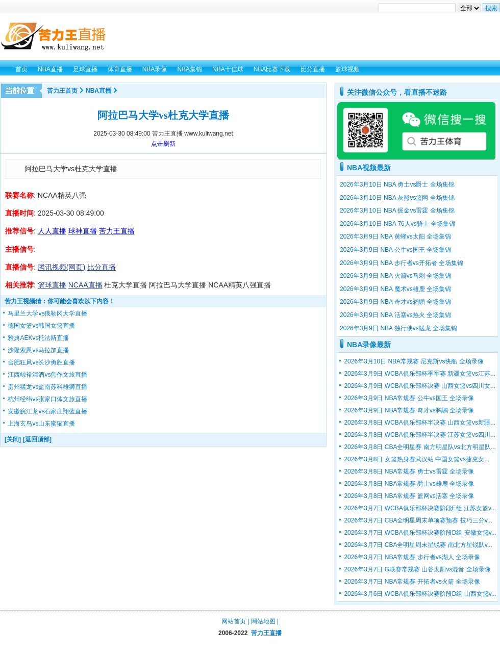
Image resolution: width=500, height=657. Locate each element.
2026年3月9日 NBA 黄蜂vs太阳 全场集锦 (395, 236)
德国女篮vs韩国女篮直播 (41, 325)
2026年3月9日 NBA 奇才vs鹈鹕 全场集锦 (395, 301)
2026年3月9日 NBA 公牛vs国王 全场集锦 (395, 249)
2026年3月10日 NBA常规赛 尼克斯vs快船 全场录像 (413, 361)
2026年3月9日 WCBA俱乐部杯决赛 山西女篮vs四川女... (419, 385)
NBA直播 (98, 90)
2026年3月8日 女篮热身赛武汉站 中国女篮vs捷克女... (416, 459)
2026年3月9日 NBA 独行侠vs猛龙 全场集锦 (398, 328)
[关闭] (13, 439)
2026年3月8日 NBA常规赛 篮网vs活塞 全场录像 (409, 496)
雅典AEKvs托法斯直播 (38, 337)
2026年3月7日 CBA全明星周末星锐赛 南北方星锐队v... (418, 544)
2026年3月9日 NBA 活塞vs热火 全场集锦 (395, 315)
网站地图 (263, 621)
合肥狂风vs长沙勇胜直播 (41, 362)
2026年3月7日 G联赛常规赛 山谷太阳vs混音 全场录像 (417, 569)
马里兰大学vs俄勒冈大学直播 (47, 313)
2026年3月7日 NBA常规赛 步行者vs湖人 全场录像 (412, 557)
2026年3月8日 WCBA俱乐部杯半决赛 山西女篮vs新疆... (419, 422)
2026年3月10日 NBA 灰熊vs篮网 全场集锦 (397, 197)
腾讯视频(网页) (61, 267)
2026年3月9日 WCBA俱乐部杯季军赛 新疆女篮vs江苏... (419, 373)
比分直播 (101, 267)
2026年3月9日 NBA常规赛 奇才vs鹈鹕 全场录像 (409, 410)
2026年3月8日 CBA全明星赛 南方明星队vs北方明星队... (419, 447)
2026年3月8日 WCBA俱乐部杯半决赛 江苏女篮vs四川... (419, 434)
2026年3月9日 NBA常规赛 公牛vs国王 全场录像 (409, 398)
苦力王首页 (62, 90)
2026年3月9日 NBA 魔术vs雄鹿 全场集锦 (395, 289)
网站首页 (233, 621)
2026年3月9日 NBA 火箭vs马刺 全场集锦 (395, 275)
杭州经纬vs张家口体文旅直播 (47, 399)
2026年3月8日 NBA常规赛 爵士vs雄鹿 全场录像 (409, 483)
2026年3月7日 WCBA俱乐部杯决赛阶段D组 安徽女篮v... (420, 532)
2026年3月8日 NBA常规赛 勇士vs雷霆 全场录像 (409, 471)
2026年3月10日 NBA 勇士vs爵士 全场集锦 (397, 184)
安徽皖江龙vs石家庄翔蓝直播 (47, 411)
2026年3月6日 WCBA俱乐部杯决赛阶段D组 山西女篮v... (420, 593)
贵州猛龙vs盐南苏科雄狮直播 (47, 386)
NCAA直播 (85, 285)
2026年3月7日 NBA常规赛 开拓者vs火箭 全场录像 (412, 581)
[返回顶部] (37, 439)
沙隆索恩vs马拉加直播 (38, 350)
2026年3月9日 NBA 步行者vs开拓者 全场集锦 (401, 263)
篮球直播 (52, 285)
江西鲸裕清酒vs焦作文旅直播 (47, 374)
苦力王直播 (266, 633)
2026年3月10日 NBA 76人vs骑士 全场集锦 (397, 223)
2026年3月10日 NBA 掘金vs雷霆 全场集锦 (397, 210)
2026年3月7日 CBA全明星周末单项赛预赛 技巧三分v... (418, 520)
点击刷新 (163, 143)
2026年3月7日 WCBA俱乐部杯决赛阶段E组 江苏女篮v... (420, 508)
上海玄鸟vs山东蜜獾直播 (41, 423)
